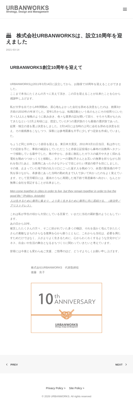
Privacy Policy (54, 388)
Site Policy (75, 388)
